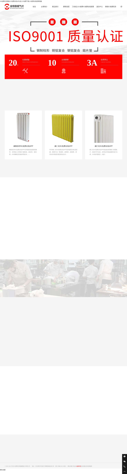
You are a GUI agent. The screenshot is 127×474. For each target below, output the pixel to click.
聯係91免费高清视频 (110, 8)
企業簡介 (44, 6)
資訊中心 (99, 6)
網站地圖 (2, 470)
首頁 (34, 6)
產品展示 (55, 6)
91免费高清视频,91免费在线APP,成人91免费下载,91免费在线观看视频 (21, 1)
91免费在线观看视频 (88, 8)
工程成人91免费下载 (77, 8)
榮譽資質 (66, 6)
